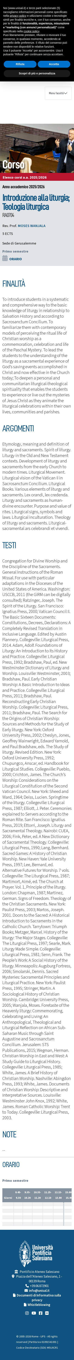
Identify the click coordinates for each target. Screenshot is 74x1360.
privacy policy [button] (18, 15)
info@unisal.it (39, 1290)
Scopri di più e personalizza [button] (37, 73)
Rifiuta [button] (20, 64)
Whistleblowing (39, 1305)
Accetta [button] (54, 64)
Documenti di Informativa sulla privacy (39, 1298)
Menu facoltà (56, 93)
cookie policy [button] (31, 31)
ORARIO (15, 259)
